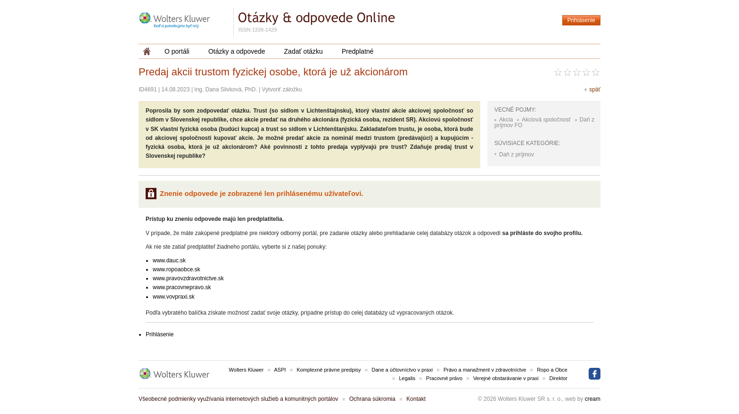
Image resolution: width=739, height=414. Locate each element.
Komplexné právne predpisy (328, 370)
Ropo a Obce (552, 370)
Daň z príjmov (516, 154)
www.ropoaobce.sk (176, 269)
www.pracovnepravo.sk (182, 287)
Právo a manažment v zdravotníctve (484, 370)
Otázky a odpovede (236, 51)
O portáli (176, 51)
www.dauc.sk (169, 260)
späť (594, 89)
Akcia (506, 119)
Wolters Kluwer (246, 370)
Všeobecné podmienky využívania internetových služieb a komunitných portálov (238, 399)
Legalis (407, 378)
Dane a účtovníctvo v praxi (402, 370)
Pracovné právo (444, 378)
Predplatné (358, 51)
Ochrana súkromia (372, 399)
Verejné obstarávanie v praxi (506, 378)
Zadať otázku (303, 51)
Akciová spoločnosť (546, 119)
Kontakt (416, 399)
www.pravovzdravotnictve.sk (188, 278)
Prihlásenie (581, 20)
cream (592, 399)
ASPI (280, 370)
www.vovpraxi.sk (174, 296)
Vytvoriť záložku (282, 89)
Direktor (558, 378)
